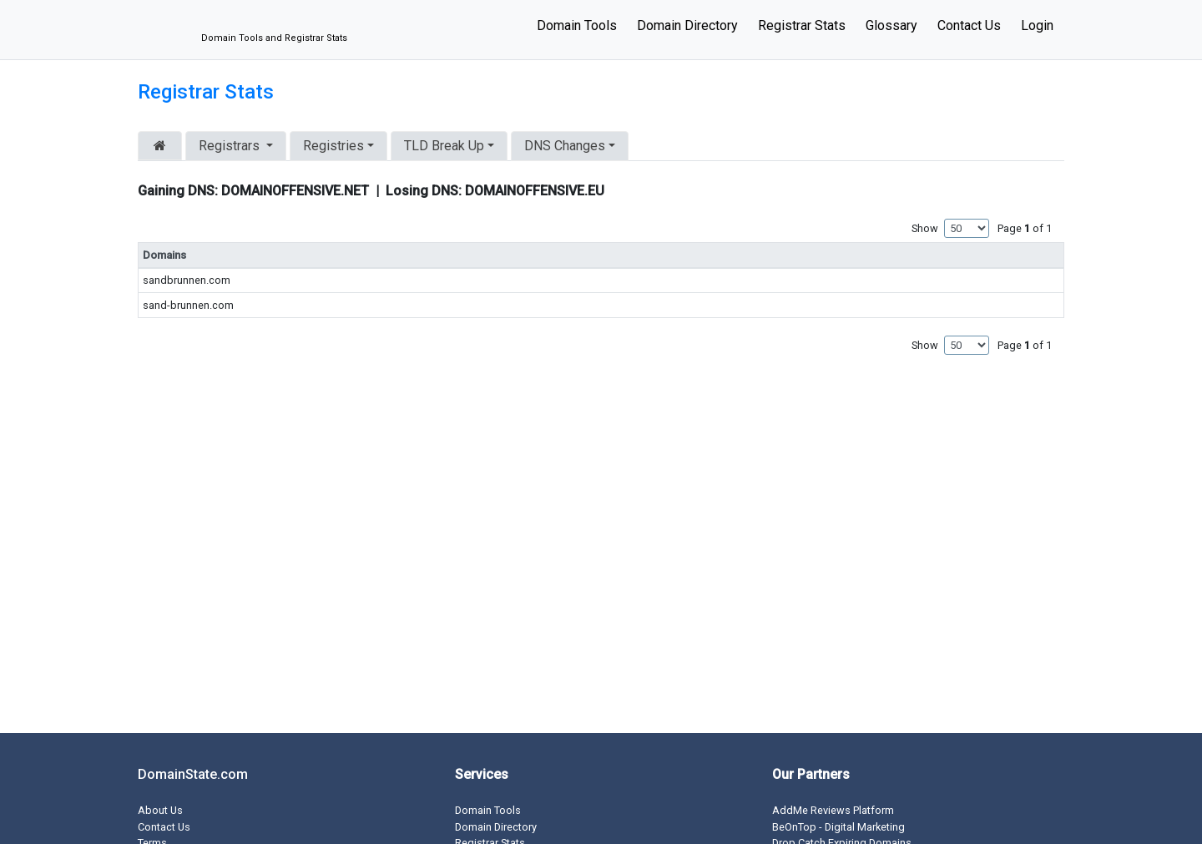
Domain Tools (577, 25)
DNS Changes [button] (564, 146)
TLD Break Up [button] (444, 146)
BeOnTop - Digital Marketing (838, 827)
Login (1037, 25)
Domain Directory (687, 25)
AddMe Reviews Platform (833, 810)
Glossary (891, 25)
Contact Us (969, 25)
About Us (160, 810)
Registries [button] (333, 146)
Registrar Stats (802, 25)
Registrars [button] (231, 146)
